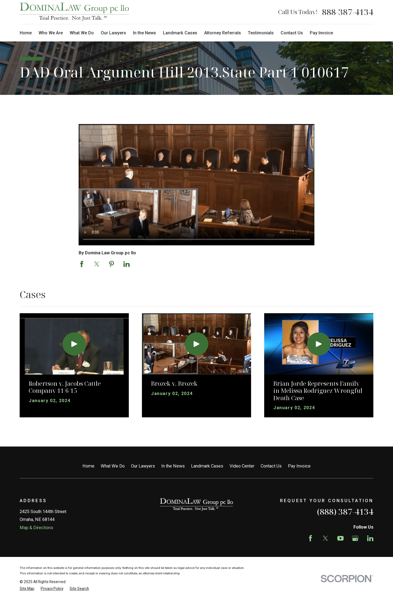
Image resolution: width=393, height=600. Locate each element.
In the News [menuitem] (144, 32)
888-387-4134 (347, 12)
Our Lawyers (143, 466)
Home (88, 466)
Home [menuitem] (26, 32)
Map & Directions (36, 527)
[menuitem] (27, 588)
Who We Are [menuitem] (50, 32)
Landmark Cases (207, 466)
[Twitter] (325, 538)
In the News (173, 466)
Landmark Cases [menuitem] (180, 32)
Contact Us (271, 466)
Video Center (242, 466)
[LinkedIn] (370, 538)
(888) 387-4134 (345, 511)
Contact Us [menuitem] (292, 32)
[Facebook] (310, 538)
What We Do (113, 466)
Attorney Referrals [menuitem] (222, 32)
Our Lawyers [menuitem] (113, 32)
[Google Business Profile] (355, 538)
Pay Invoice (299, 466)
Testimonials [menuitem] (261, 32)
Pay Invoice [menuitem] (321, 32)
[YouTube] (340, 538)
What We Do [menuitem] (82, 32)
